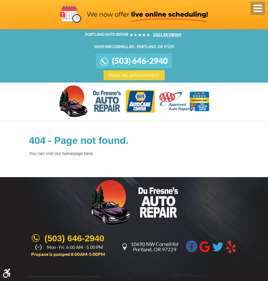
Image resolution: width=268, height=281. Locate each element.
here (88, 153)
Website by (188, 275)
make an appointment (134, 75)
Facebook (191, 246)
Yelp (231, 246)
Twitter (218, 246)
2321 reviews (167, 34)
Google (205, 246)
